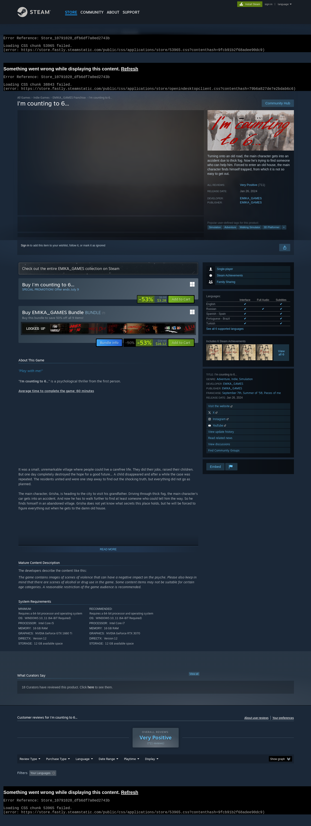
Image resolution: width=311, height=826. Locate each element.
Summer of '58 (252, 398)
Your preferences (283, 723)
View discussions (219, 449)
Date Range (107, 764)
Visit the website (220, 411)
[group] (155, 779)
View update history (221, 437)
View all (194, 679)
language (283, 4)
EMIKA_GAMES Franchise (69, 103)
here (91, 693)
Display (150, 764)
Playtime (130, 764)
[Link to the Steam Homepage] (37, 16)
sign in (268, 4)
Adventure (230, 232)
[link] (152, 305)
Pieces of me (272, 398)
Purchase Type (56, 764)
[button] (181, 305)
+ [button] (283, 232)
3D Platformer (271, 232)
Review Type (28, 764)
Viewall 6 (281, 358)
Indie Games (41, 103)
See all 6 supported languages (225, 334)
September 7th (231, 398)
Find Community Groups (224, 456)
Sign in (25, 251)
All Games (23, 103)
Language (82, 764)
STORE (71, 12)
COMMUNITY (92, 12)
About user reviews (256, 723)
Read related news (220, 443)
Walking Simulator (250, 232)
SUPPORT (131, 12)
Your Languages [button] (40, 778)
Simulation (215, 232)
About (113, 12)
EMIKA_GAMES (251, 204)
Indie (234, 384)
